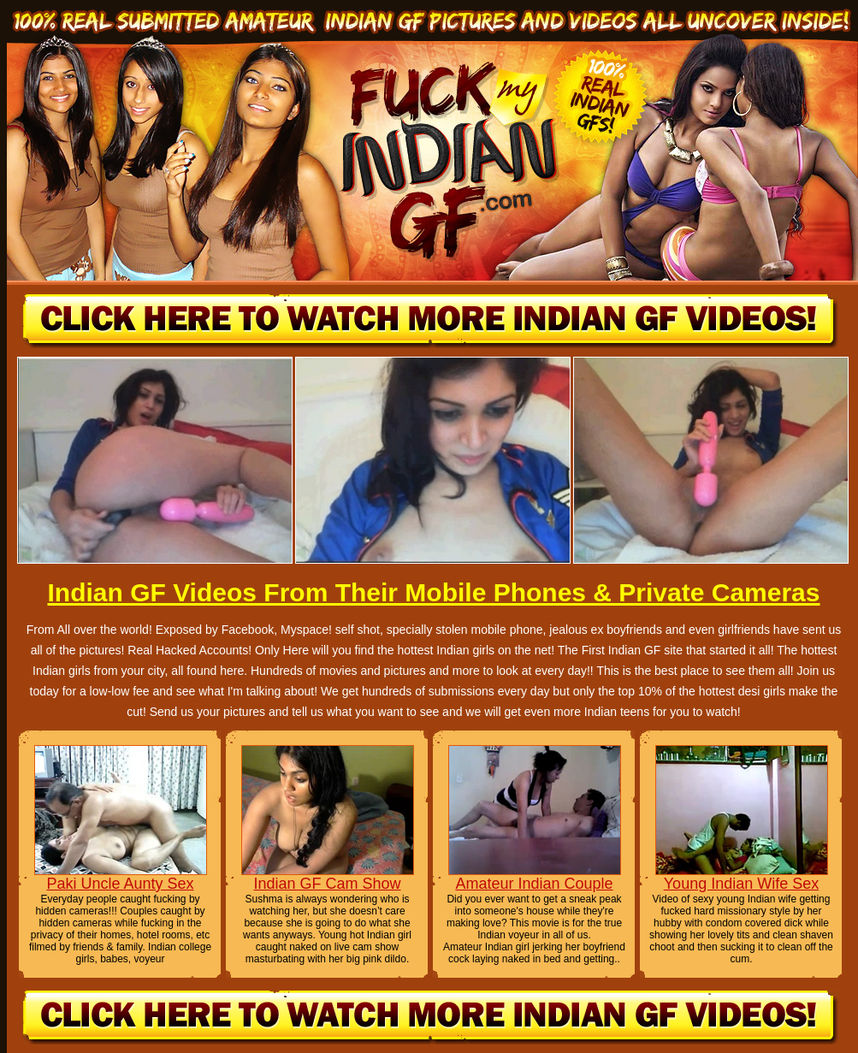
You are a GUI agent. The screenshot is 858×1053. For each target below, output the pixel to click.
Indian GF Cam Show (326, 883)
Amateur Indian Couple (533, 883)
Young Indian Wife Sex (741, 883)
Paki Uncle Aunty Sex (119, 883)
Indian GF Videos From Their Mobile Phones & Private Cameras (433, 592)
